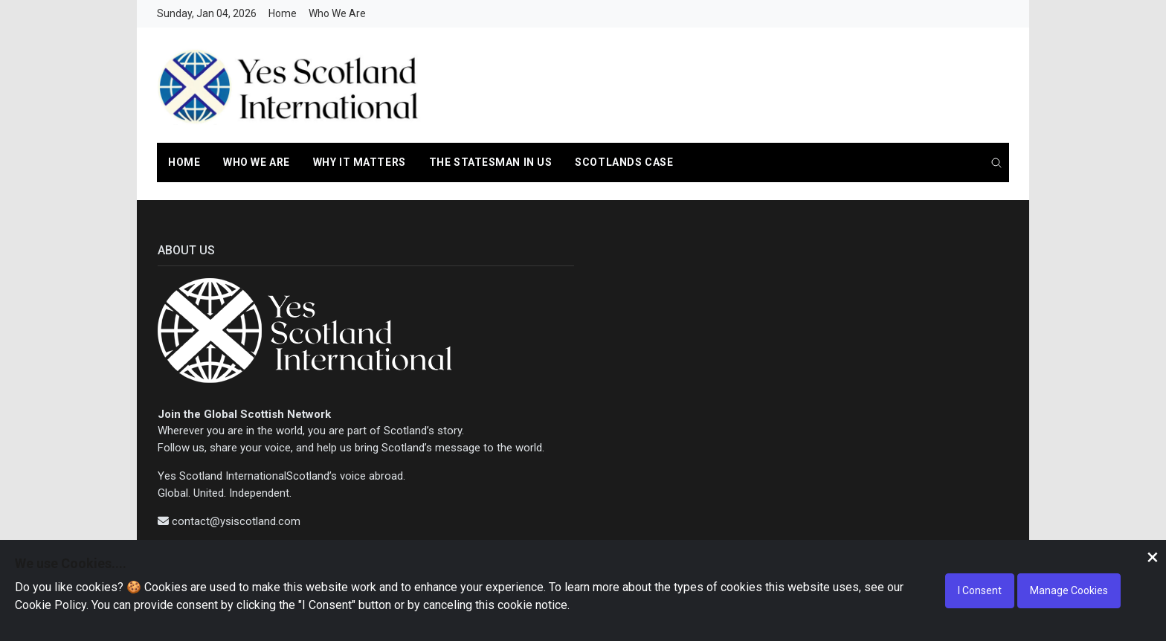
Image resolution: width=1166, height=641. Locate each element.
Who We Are (337, 13)
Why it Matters (359, 162)
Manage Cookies (1069, 590)
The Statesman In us (491, 162)
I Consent (980, 590)
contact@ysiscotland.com (236, 521)
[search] (996, 163)
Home (282, 13)
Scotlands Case (624, 162)
